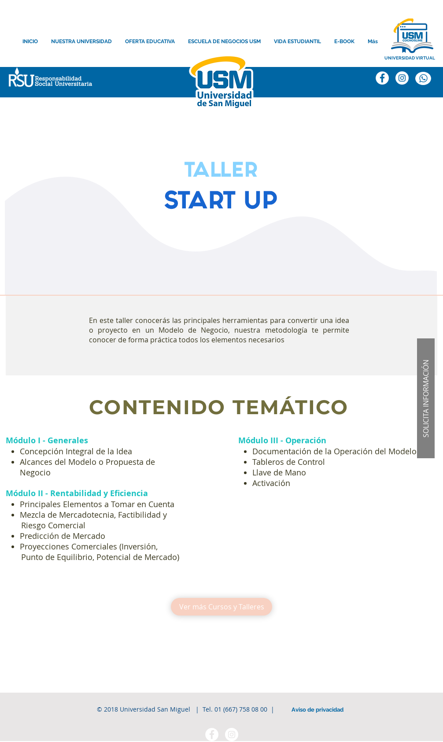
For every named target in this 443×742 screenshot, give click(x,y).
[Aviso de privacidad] (317, 710)
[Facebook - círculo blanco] (211, 734)
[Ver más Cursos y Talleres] (221, 607)
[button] (426, 398)
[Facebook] (382, 78)
